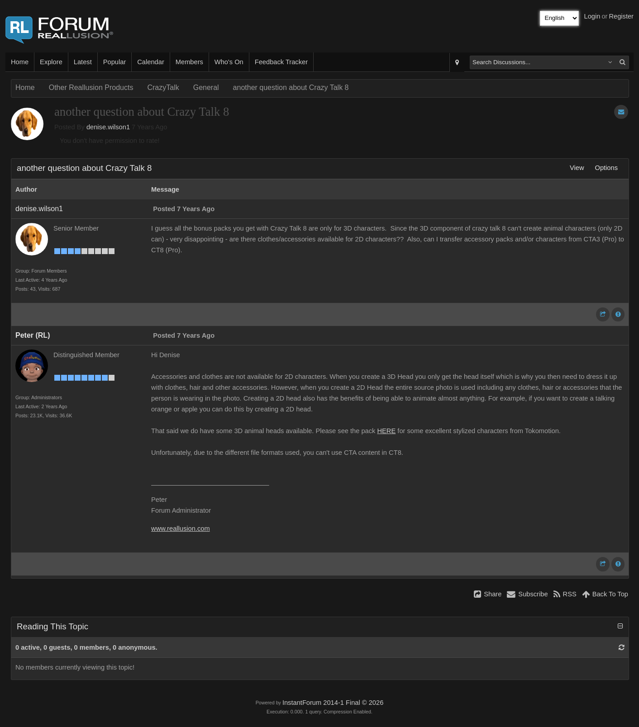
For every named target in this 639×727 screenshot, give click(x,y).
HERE (386, 430)
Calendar (150, 61)
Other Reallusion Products (91, 87)
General (206, 87)
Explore (51, 61)
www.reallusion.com (180, 528)
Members (189, 61)
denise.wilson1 (108, 127)
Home (19, 61)
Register (621, 16)
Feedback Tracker (281, 61)
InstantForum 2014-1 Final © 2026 (332, 702)
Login (592, 16)
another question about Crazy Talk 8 (291, 87)
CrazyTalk (163, 87)
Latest (82, 61)
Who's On (229, 61)
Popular (115, 61)
